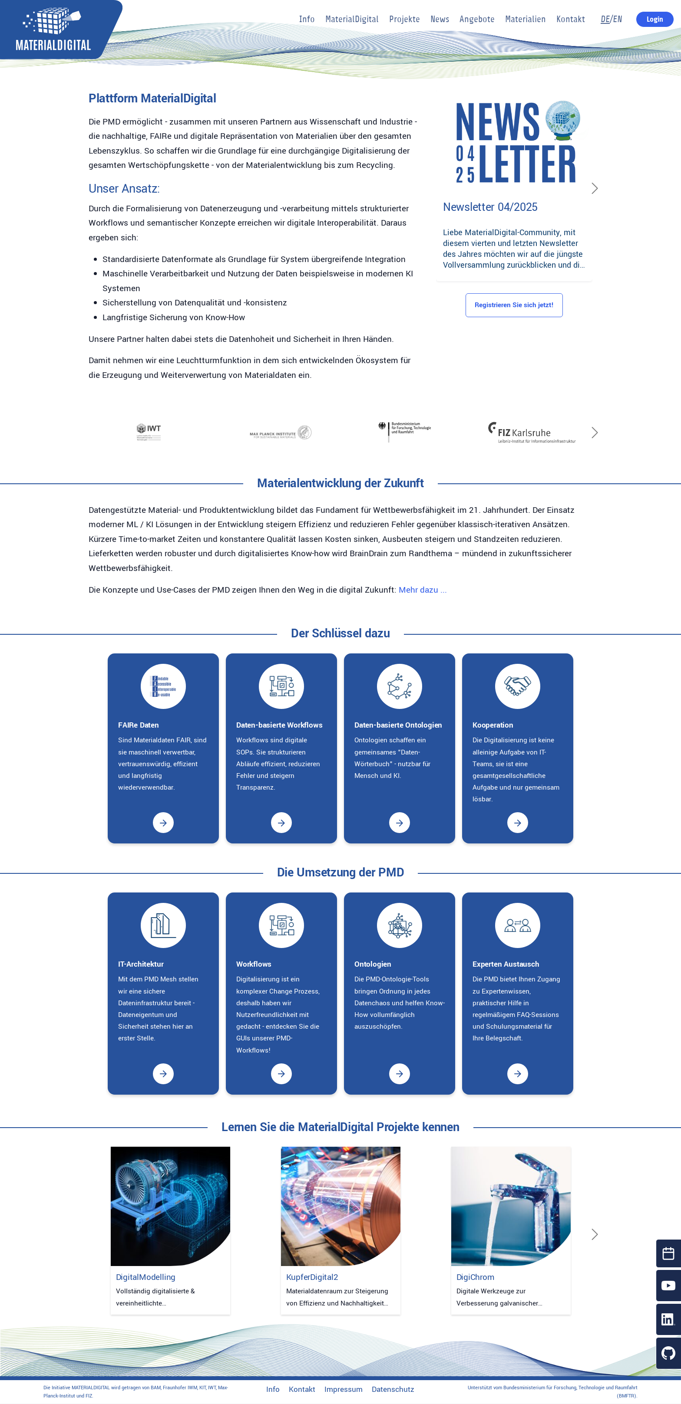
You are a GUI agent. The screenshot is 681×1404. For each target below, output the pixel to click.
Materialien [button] (525, 19)
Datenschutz (393, 1389)
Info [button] (307, 19)
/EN (611, 19)
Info (273, 1389)
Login (655, 19)
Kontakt (302, 1389)
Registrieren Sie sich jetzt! (514, 305)
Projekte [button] (404, 19)
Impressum (343, 1389)
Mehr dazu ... (423, 590)
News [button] (439, 19)
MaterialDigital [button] (352, 19)
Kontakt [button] (570, 19)
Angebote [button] (477, 19)
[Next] (595, 188)
